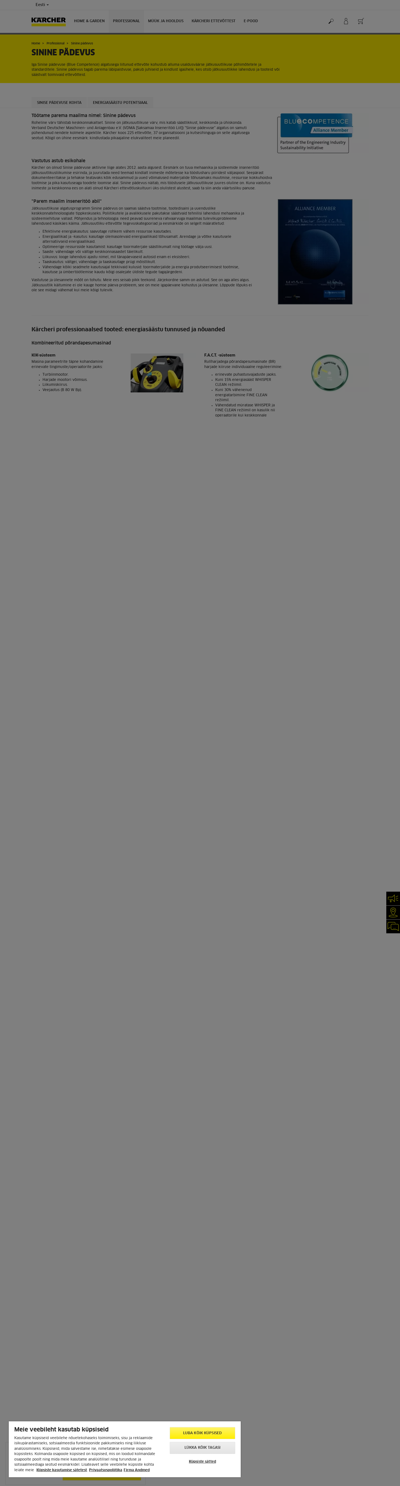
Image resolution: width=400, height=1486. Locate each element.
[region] (125, 1449)
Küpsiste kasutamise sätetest (61, 1470)
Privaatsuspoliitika (105, 1470)
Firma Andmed (137, 1470)
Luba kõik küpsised (202, 1433)
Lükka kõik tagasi (202, 1448)
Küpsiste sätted (202, 1462)
